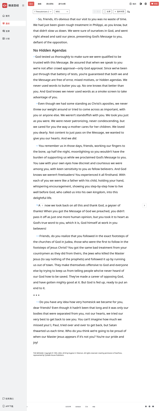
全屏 (112, 11)
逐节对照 (62, 4)
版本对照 (124, 11)
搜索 (39, 4)
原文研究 (49, 4)
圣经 (31, 4)
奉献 (154, 4)
